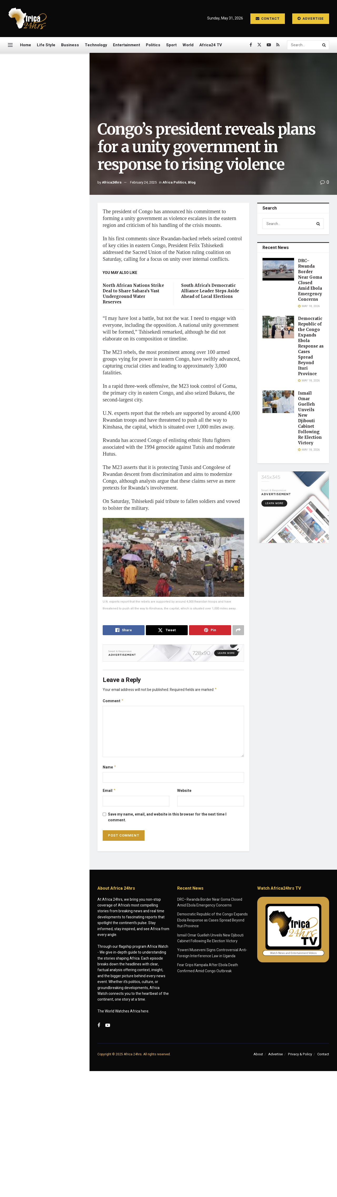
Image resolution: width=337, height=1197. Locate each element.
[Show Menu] (10, 45)
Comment (113, 702)
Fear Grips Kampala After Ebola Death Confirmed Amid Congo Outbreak (56, 343)
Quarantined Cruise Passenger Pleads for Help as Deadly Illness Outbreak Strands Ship (56, 556)
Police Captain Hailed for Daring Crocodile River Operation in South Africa (51, 526)
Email (109, 792)
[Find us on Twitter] (259, 45)
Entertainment (126, 45)
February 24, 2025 (143, 182)
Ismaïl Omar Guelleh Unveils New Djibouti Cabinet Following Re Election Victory (54, 187)
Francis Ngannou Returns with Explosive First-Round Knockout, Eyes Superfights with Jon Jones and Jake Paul (56, 375)
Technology (96, 45)
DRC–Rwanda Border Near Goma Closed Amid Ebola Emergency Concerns (52, 123)
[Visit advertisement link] (44, 254)
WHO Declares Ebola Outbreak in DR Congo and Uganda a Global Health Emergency (55, 437)
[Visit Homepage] (27, 18)
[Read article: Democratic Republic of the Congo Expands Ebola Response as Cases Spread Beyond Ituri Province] (278, 327)
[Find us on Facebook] (251, 45)
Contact (268, 18)
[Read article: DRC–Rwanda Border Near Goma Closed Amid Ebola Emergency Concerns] (278, 269)
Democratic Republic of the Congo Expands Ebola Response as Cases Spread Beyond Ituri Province (52, 155)
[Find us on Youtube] (269, 45)
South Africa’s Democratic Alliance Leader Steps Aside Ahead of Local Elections (210, 291)
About (258, 1056)
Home (25, 45)
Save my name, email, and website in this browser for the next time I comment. (167, 819)
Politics (153, 45)
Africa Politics (174, 182)
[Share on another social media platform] (238, 630)
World (188, 45)
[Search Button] (324, 45)
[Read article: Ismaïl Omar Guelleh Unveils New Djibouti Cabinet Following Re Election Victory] (278, 401)
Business (70, 45)
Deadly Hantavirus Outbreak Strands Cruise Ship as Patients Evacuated (56, 467)
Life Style (46, 45)
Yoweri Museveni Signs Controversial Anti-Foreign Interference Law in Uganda (54, 314)
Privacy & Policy (300, 1056)
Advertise (311, 18)
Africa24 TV (210, 45)
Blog (192, 182)
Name (109, 769)
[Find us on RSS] (278, 45)
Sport (171, 45)
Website (184, 792)
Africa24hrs (112, 182)
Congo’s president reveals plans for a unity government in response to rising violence (43, 89)
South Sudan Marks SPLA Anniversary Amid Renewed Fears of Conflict (53, 407)
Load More (44, 584)
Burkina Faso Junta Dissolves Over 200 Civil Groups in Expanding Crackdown (54, 497)
